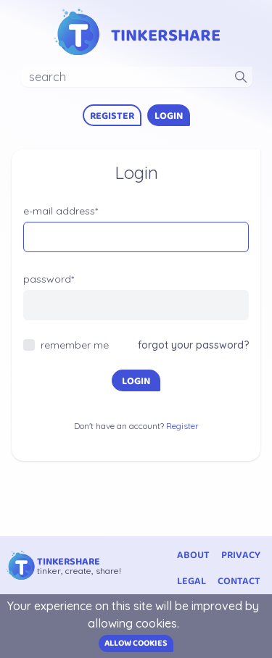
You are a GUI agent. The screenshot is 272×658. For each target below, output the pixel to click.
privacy (240, 555)
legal (191, 581)
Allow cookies (136, 643)
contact (239, 581)
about (193, 555)
